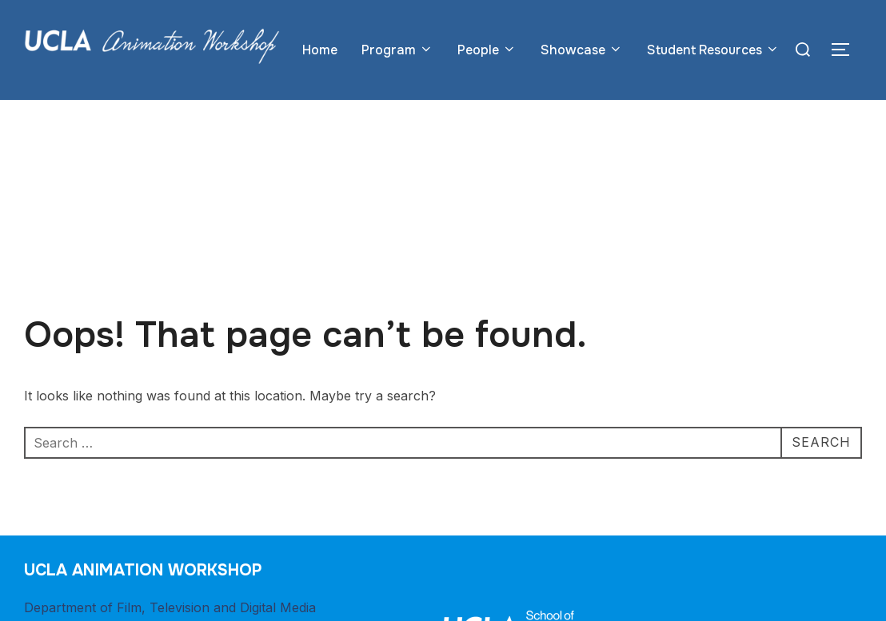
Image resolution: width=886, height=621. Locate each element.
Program (397, 50)
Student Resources (713, 50)
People (487, 50)
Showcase (582, 50)
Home (319, 50)
